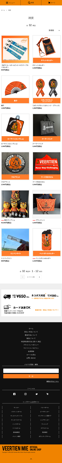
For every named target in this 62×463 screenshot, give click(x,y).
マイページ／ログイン (31, 348)
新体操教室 (16, 432)
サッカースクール (16, 420)
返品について (31, 338)
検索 (31, 3)
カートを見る (31, 355)
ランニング (44, 424)
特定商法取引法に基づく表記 (31, 341)
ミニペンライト (6, 258)
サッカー (16, 407)
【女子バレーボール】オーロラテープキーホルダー (14, 66)
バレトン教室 (16, 436)
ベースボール (16, 428)
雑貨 (9, 10)
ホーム (3, 10)
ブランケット (38, 220)
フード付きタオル (38, 182)
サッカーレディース (16, 416)
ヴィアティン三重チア (44, 416)
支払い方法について (31, 332)
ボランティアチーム (45, 436)
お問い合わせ (31, 358)
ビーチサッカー (44, 411)
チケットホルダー (38, 65)
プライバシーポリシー (31, 345)
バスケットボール (16, 411)
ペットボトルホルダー (41, 258)
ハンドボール (16, 424)
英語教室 (44, 432)
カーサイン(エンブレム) (9, 144)
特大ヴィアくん (8, 220)
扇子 (2, 105)
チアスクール (45, 428)
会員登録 (31, 351)
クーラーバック (37, 144)
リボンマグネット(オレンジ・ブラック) (45, 105)
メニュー (10, 3)
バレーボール (45, 407)
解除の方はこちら (53, 381)
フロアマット (5, 182)
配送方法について (31, 335)
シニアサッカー (44, 420)
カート (51, 2)
